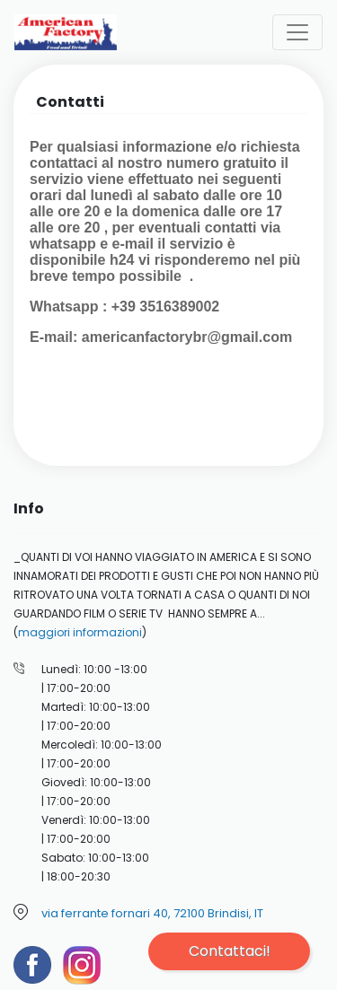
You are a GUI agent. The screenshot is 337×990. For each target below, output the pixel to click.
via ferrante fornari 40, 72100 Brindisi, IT (152, 913)
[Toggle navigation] (297, 32)
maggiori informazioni (80, 632)
